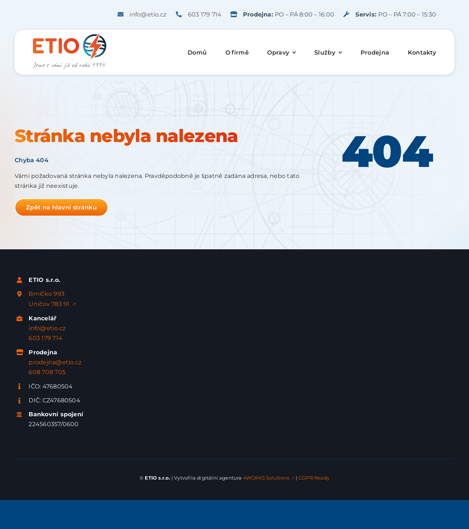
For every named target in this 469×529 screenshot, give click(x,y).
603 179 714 (205, 14)
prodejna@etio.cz (55, 362)
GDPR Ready (313, 478)
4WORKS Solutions (266, 478)
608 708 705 (47, 372)
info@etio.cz (147, 14)
